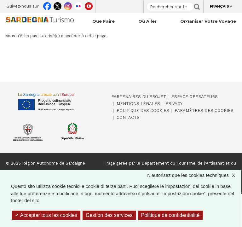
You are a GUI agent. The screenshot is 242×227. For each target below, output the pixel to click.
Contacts (128, 117)
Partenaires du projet (138, 96)
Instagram (68, 5)
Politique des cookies (143, 110)
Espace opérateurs (194, 96)
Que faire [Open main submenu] (103, 21)
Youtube (89, 5)
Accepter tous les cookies (46, 215)
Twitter (57, 5)
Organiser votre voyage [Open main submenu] (208, 21)
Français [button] (219, 6)
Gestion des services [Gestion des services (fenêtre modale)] (109, 215)
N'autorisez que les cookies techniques (194, 175)
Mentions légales (138, 103)
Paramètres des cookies (204, 110)
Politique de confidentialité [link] (170, 215)
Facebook (47, 5)
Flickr (78, 5)
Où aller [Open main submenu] (147, 21)
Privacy (173, 103)
